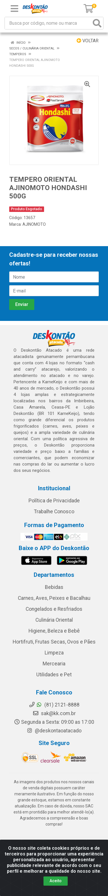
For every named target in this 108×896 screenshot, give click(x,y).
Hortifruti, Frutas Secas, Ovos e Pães (54, 642)
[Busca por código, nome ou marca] (48, 23)
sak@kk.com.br (54, 713)
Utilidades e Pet (54, 674)
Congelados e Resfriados (54, 609)
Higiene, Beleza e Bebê (54, 631)
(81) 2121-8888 (54, 705)
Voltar (87, 40)
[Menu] (14, 8)
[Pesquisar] (97, 23)
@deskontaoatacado (54, 731)
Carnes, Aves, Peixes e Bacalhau (54, 598)
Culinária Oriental (54, 620)
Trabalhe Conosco (54, 511)
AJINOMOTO (34, 224)
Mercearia (54, 664)
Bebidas (54, 587)
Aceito (56, 880)
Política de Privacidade (54, 500)
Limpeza (54, 653)
